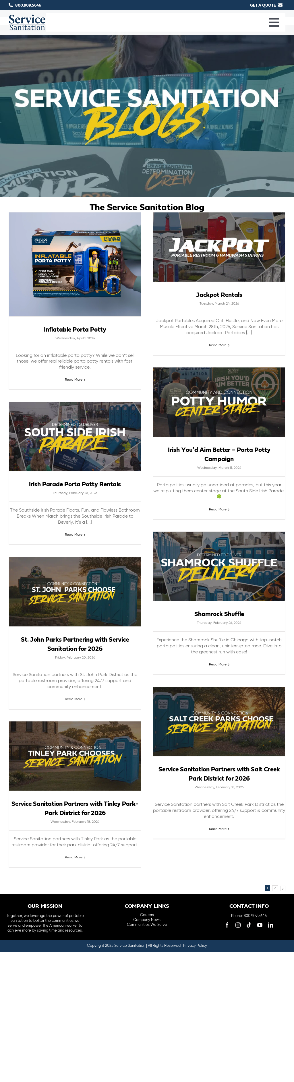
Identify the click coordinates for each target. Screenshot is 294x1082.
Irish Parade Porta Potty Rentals (75, 484)
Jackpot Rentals (219, 295)
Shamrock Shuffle (219, 614)
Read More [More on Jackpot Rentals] (218, 345)
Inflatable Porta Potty (75, 330)
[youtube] (259, 925)
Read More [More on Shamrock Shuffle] (218, 664)
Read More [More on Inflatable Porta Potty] (73, 380)
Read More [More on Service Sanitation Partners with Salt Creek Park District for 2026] (218, 829)
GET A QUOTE (263, 5)
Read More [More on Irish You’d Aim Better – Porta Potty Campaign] (218, 509)
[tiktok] (249, 925)
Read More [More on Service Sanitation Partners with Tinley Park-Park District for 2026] (73, 857)
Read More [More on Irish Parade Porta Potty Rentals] (73, 535)
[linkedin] (270, 925)
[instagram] (238, 925)
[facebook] (227, 925)
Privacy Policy (195, 946)
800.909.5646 (28, 5)
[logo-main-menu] (27, 16)
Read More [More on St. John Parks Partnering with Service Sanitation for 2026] (73, 699)
